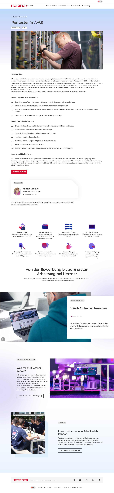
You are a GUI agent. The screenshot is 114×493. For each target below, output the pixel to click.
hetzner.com (41, 487)
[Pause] (3, 339)
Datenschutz (66, 487)
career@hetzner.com (50, 202)
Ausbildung (86, 6)
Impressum (57, 487)
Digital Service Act (77, 487)
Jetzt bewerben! (19, 172)
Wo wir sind (75, 6)
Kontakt (49, 487)
